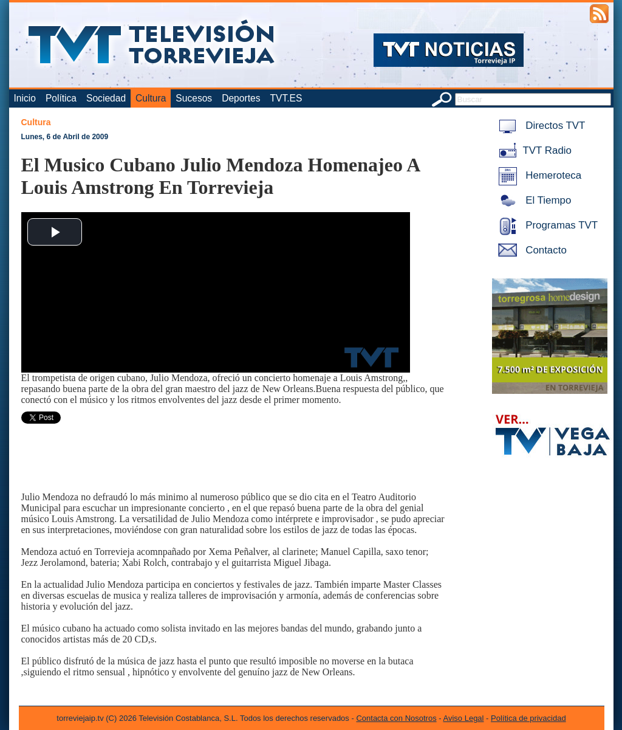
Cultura (150, 98)
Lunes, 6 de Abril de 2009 (65, 137)
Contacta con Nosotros (396, 718)
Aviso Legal (463, 718)
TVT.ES (286, 98)
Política (61, 98)
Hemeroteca (538, 175)
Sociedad (106, 98)
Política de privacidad (528, 718)
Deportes (241, 98)
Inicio (25, 98)
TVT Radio (533, 150)
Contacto (530, 250)
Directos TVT (540, 125)
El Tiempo (533, 200)
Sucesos (194, 98)
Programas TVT (546, 225)
